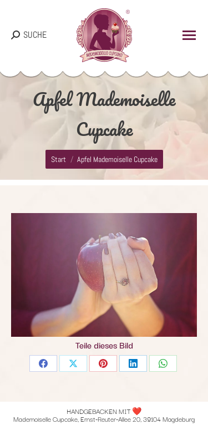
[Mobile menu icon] (189, 35)
